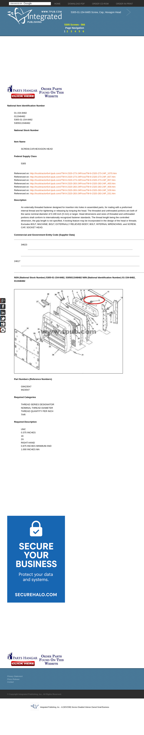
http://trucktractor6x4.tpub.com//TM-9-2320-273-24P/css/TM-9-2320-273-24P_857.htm (72, 180)
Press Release (13, 679)
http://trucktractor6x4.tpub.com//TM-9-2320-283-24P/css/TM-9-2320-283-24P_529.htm (72, 190)
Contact (10, 682)
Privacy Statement (15, 676)
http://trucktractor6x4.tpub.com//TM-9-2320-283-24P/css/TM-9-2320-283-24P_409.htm (72, 186)
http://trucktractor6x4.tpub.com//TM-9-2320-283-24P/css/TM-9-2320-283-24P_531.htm (72, 193)
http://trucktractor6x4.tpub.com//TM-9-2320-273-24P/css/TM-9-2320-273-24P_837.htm (72, 176)
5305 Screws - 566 (74, 24)
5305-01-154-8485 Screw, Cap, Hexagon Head (96, 12)
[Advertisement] (66, 60)
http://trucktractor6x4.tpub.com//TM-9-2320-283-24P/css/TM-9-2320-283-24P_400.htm (72, 183)
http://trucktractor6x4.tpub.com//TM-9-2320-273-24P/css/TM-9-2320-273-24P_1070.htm (73, 173)
